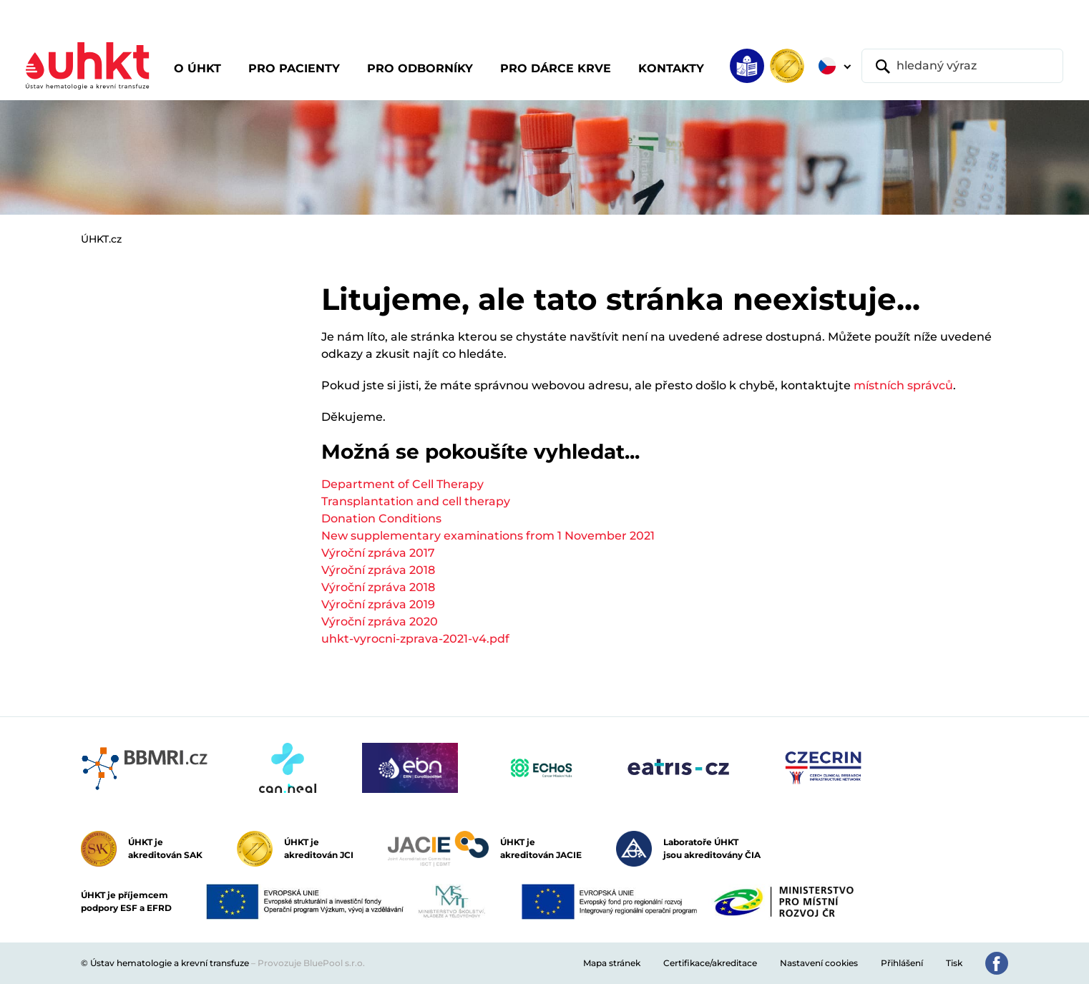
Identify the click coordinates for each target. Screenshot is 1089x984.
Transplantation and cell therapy (415, 501)
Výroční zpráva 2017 (378, 553)
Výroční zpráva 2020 (379, 621)
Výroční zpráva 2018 (378, 570)
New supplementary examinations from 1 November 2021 (488, 535)
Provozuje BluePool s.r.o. (311, 963)
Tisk (954, 963)
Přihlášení (902, 963)
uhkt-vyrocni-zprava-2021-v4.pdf (415, 639)
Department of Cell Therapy (402, 484)
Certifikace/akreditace (710, 963)
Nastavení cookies (819, 963)
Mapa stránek (611, 963)
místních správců (903, 385)
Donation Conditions (381, 518)
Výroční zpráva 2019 (378, 604)
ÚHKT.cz (101, 239)
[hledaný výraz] (962, 66)
